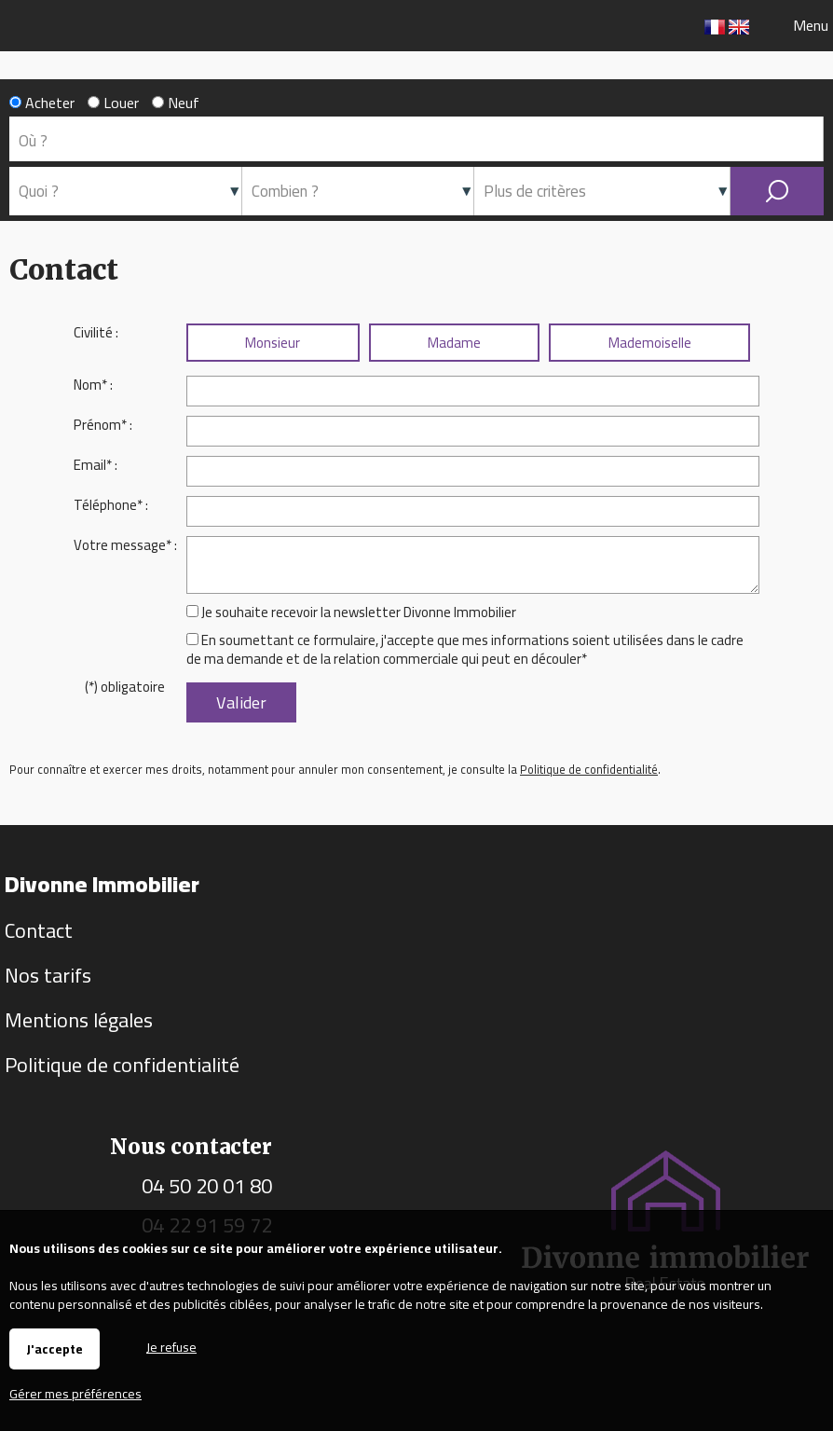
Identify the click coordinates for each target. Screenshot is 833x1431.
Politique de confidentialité (589, 769)
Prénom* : (103, 424)
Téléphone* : (111, 504)
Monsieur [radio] (272, 342)
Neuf (175, 103)
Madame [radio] (454, 342)
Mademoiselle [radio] (649, 342)
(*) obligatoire (125, 686)
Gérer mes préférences (75, 1394)
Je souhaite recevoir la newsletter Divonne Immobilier (358, 612)
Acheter (42, 103)
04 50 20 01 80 (207, 1185)
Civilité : (96, 332)
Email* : (95, 464)
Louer (113, 103)
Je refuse (171, 1345)
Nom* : (93, 384)
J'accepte (54, 1349)
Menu (808, 25)
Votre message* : (125, 544)
